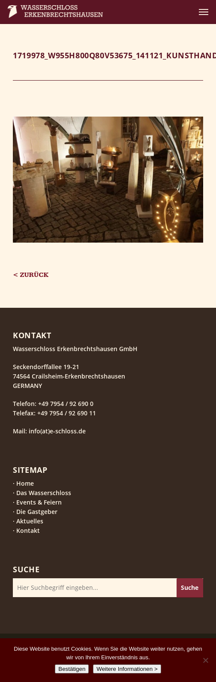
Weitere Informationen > (126, 669)
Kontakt (28, 530)
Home (25, 483)
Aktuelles (29, 521)
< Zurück (30, 275)
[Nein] (205, 660)
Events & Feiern (39, 502)
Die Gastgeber (36, 512)
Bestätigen (71, 669)
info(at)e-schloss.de (56, 431)
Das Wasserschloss (43, 493)
